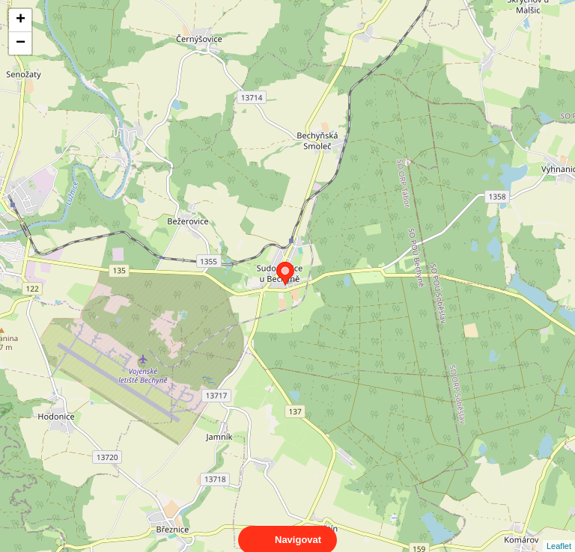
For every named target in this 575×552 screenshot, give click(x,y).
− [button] (20, 43)
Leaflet (559, 532)
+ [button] (20, 20)
